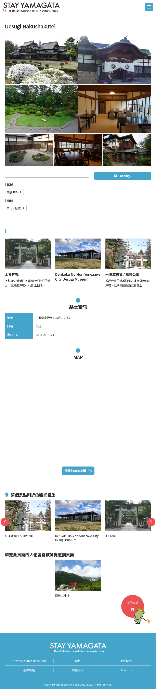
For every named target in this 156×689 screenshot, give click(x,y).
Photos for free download (29, 661)
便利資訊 (126, 661)
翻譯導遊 (29, 670)
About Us (126, 670)
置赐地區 (14, 192)
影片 (78, 661)
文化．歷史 (15, 208)
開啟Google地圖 (78, 471)
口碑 (38, 326)
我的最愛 (135, 609)
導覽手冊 (77, 670)
